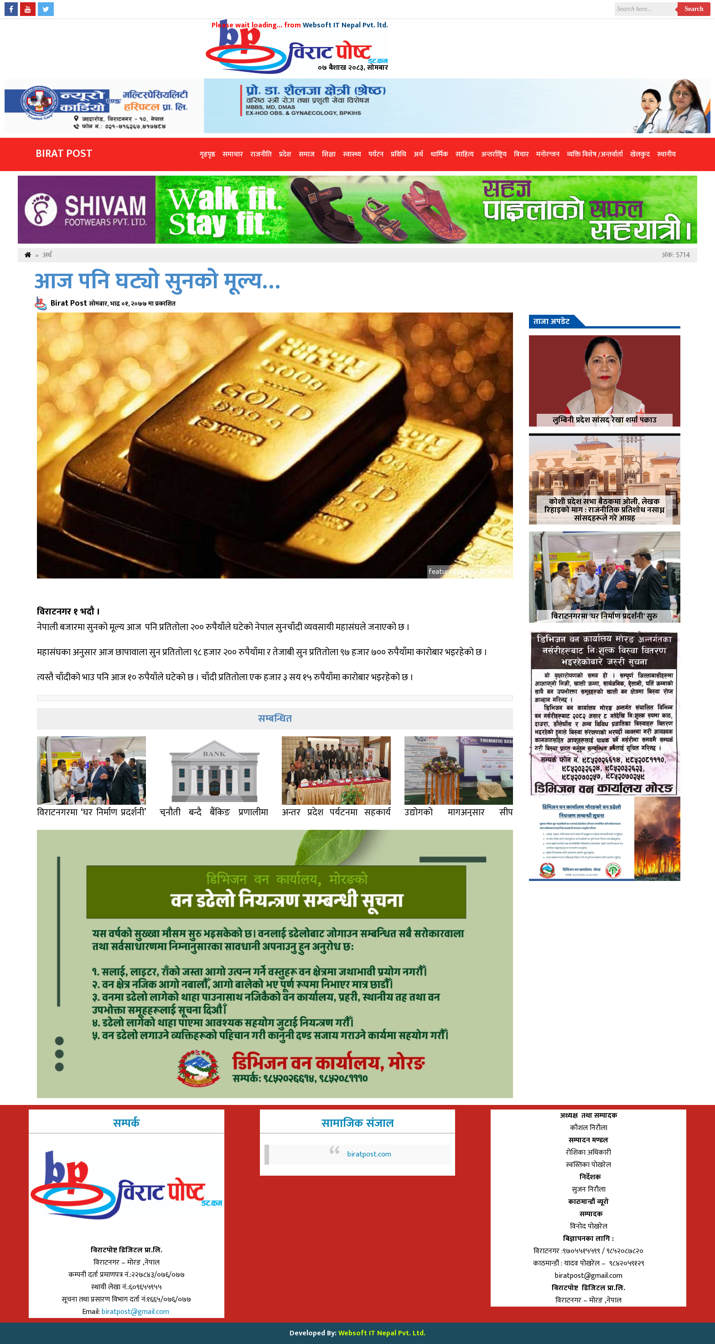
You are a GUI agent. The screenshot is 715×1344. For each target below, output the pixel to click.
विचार (521, 154)
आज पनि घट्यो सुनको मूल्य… (157, 281)
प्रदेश (285, 154)
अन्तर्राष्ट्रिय (494, 154)
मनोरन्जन (548, 154)
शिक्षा (329, 154)
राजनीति (261, 154)
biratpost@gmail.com (136, 1312)
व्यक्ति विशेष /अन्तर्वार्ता (595, 154)
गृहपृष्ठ (207, 154)
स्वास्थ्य (352, 154)
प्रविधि (398, 154)
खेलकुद (640, 154)
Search (694, 8)
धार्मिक (439, 154)
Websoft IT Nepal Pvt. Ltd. (381, 1333)
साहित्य (465, 154)
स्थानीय (666, 154)
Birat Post (64, 154)
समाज (307, 154)
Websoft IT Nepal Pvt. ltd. (345, 25)
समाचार (233, 154)
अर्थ (418, 154)
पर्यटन (375, 154)
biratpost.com (369, 1154)
